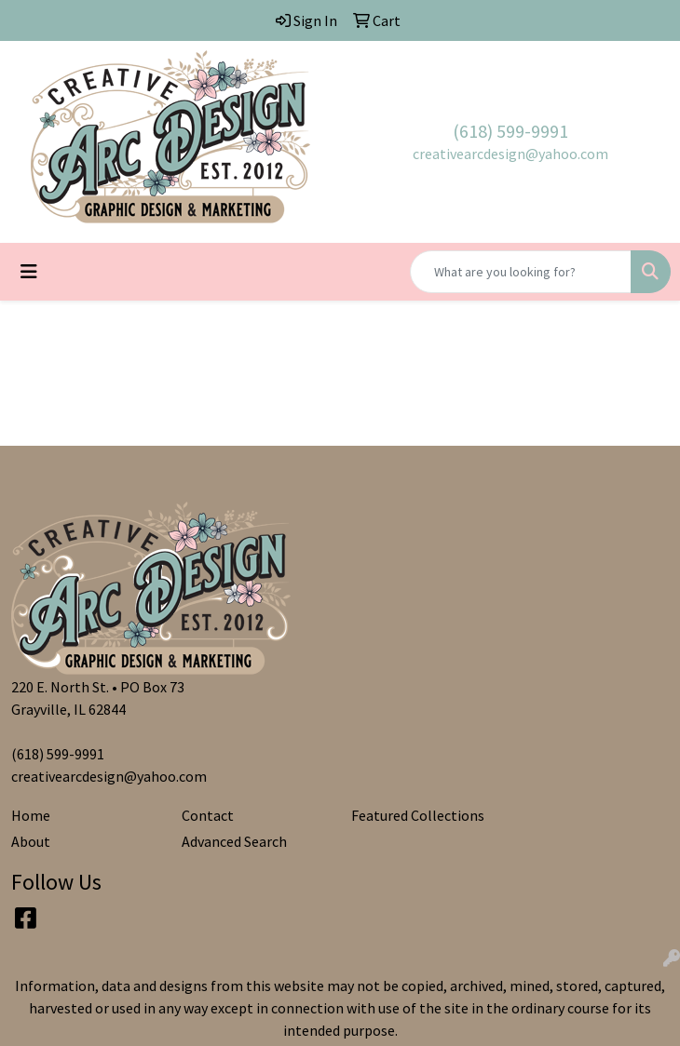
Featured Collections (417, 815)
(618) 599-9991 (510, 130)
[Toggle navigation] (28, 272)
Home (30, 815)
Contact (208, 815)
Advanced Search (234, 841)
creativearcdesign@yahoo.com (510, 153)
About (30, 841)
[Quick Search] (521, 271)
